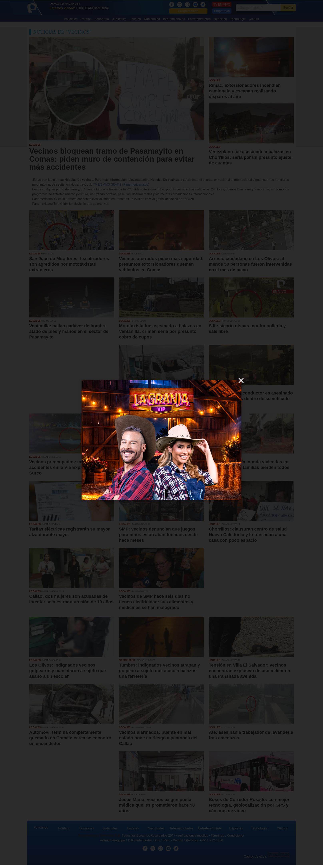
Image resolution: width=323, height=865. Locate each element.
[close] (241, 380)
